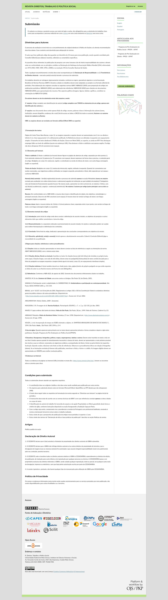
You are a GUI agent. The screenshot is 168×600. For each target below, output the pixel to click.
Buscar (138, 12)
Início (27, 18)
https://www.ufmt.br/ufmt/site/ (83, 361)
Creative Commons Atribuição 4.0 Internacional (68, 571)
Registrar (89, 33)
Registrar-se (130, 6)
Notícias (46, 12)
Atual (27, 12)
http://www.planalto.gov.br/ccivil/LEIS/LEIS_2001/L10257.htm (46, 296)
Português (120, 29)
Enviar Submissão (126, 86)
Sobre (56, 12)
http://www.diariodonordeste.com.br (97, 315)
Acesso (140, 6)
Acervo (36, 12)
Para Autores (121, 73)
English (119, 23)
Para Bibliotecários (123, 76)
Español (119, 26)
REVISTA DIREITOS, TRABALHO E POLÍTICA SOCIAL (50, 6)
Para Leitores (121, 70)
